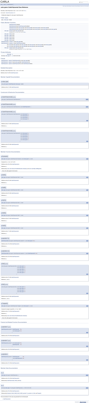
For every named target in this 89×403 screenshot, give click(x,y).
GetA (10, 33)
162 (8, 378)
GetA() (12, 393)
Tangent (10, 47)
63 (8, 205)
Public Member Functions (70, 6)
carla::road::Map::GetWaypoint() (35, 168)
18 (7, 72)
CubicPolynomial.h (10, 12)
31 (8, 123)
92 (8, 296)
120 (8, 256)
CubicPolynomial (10, 4)
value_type (6, 19)
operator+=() (30, 393)
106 (8, 164)
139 (8, 335)
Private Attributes (77, 6)
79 (8, 277)
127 (8, 363)
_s (12, 54)
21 (8, 87)
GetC (10, 37)
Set (10, 44)
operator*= (11, 41)
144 (8, 349)
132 (8, 243)
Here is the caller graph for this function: (9, 170)
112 (8, 311)
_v (12, 55)
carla (1, 4)
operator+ (10, 63)
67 (8, 218)
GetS (10, 40)
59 (8, 193)
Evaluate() (9, 393)
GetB (10, 35)
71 (8, 231)
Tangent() (39, 393)
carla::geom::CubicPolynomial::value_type (12, 84)
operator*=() (25, 393)
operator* (10, 60)
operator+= (11, 43)
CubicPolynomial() (10, 380)
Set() (20, 380)
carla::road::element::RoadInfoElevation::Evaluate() (17, 168)
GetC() (18, 393)
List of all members (86, 6)
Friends (81, 6)
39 (8, 144)
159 (8, 391)
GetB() (15, 393)
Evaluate (11, 30)
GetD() (21, 393)
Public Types (64, 6)
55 (8, 180)
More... (25, 10)
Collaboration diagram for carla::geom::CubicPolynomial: (12, 15)
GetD (10, 38)
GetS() (16, 380)
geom (5, 4)
